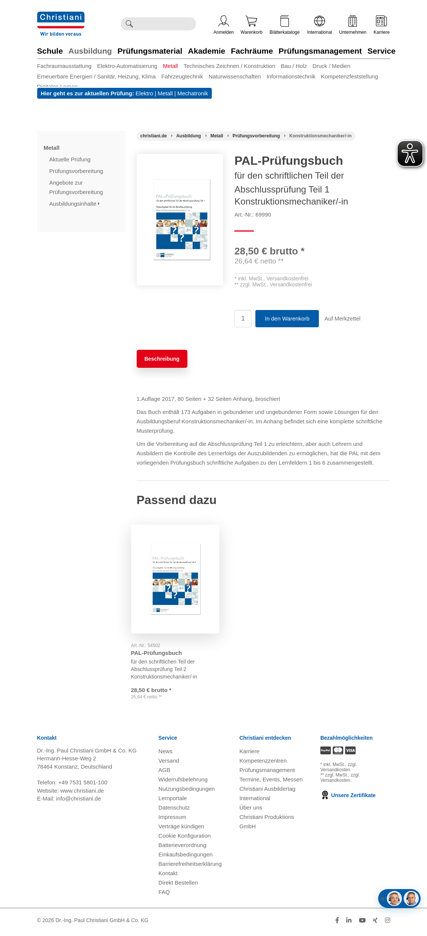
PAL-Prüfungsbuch (162, 637)
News (165, 754)
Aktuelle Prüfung (70, 159)
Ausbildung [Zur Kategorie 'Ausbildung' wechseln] (90, 51)
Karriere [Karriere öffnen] (382, 25)
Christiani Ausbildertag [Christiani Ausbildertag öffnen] (267, 792)
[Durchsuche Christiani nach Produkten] (166, 23)
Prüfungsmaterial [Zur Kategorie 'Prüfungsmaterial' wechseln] (150, 51)
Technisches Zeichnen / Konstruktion (229, 66)
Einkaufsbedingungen (185, 858)
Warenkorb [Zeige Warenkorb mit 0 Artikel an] (252, 25)
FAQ (164, 895)
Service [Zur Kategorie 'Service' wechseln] (382, 51)
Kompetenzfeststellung (349, 76)
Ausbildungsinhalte (74, 203)
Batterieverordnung (182, 848)
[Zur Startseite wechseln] (60, 16)
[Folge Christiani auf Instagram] (387, 924)
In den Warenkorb (287, 318)
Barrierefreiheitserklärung (190, 867)
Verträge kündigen (181, 829)
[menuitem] (67, 66)
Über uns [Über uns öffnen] (250, 811)
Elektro (144, 93)
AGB (164, 773)
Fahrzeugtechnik (182, 76)
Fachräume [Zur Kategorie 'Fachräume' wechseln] (252, 51)
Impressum (172, 820)
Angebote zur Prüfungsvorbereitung (77, 187)
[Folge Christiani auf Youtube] (362, 924)
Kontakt (168, 876)
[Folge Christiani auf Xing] (375, 924)
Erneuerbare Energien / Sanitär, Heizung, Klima (96, 76)
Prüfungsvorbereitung (77, 171)
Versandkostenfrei (287, 278)
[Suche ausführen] (129, 23)
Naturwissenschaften (234, 76)
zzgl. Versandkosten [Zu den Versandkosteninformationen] (338, 770)
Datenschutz (174, 811)
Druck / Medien (331, 66)
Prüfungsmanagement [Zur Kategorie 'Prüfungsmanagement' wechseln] (320, 51)
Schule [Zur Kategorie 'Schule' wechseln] (50, 51)
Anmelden (224, 25)
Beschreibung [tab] (162, 359)
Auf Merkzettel (342, 318)
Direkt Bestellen (178, 886)
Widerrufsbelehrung (183, 782)
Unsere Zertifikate (348, 799)
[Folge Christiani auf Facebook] (337, 924)
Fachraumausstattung (64, 66)
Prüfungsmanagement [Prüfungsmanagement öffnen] (267, 773)
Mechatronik (192, 93)
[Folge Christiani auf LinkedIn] (349, 924)
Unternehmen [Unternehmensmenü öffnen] (353, 25)
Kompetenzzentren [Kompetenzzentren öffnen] (263, 764)
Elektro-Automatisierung (127, 66)
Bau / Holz (294, 66)
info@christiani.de (78, 802)
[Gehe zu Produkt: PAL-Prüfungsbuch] (175, 571)
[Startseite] (153, 135)
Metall (170, 66)
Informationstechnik (291, 76)
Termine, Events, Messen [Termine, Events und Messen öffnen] (270, 782)
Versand (168, 764)
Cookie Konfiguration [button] (184, 839)
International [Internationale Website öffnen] (319, 25)
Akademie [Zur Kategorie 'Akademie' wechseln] (206, 51)
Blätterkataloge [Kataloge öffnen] (285, 25)
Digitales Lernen (57, 86)
